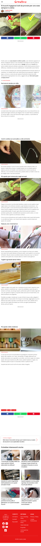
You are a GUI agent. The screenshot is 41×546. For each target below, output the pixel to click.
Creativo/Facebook (6, 80)
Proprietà (23, 527)
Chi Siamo (15, 516)
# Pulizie (13, 410)
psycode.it (15, 522)
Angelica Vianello (8, 10)
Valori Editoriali (24, 525)
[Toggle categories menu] (2, 2)
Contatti (14, 519)
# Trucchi (3, 410)
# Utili (8, 410)
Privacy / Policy (34, 516)
